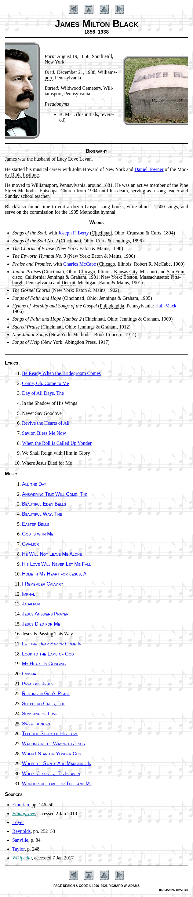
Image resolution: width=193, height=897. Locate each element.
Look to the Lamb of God (48, 653)
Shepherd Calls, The (43, 703)
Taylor (18, 849)
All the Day (34, 484)
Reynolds (21, 831)
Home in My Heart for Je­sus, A (54, 573)
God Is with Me (37, 533)
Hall (159, 305)
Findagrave (23, 813)
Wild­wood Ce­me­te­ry (81, 88)
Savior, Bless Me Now (44, 433)
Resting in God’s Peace (46, 693)
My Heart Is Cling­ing (44, 663)
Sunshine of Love (39, 713)
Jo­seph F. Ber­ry (73, 232)
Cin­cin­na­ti (102, 232)
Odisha (29, 673)
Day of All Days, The (43, 393)
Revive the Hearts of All (46, 423)
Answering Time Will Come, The (54, 494)
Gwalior (30, 544)
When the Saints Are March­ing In (56, 763)
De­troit (68, 282)
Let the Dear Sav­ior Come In (51, 643)
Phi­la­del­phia (112, 305)
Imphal (28, 594)
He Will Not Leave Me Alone (52, 554)
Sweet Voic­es (36, 723)
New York (67, 248)
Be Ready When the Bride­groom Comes (61, 373)
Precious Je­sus (37, 683)
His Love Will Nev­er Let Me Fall (56, 564)
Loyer (18, 822)
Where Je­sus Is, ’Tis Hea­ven (51, 773)
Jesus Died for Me (41, 623)
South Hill (102, 56)
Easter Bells (35, 524)
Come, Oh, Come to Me (45, 383)
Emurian (20, 804)
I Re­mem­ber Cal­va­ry (42, 583)
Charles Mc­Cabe (79, 264)
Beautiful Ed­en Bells (44, 504)
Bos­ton (130, 277)
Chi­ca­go (107, 264)
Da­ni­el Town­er (149, 169)
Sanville (20, 840)
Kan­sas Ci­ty (125, 271)
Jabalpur (31, 603)
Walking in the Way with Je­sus (53, 743)
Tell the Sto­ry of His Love (50, 733)
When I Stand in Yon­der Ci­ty (52, 753)
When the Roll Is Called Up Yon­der (57, 443)
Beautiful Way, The (42, 514)
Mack (170, 305)
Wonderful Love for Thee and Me (57, 783)
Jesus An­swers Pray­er (45, 613)
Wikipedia (22, 857)
